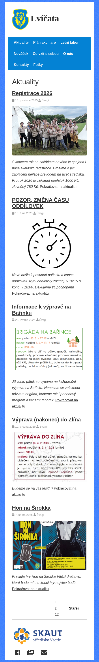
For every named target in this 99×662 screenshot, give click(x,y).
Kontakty (21, 65)
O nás (68, 54)
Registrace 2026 (32, 93)
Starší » (75, 608)
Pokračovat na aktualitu (58, 187)
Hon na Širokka (31, 508)
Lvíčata (35, 18)
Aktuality (21, 42)
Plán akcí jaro (44, 42)
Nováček (21, 54)
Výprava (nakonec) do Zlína (46, 420)
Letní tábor (69, 42)
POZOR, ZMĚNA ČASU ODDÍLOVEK (40, 203)
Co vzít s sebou (46, 54)
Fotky (38, 65)
